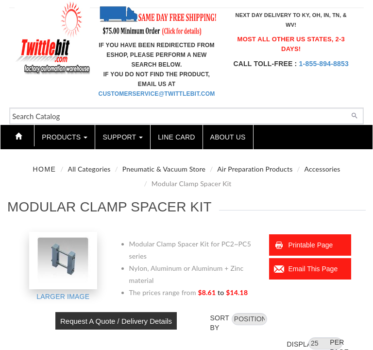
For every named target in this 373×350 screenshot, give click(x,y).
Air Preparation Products (254, 169)
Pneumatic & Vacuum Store (163, 169)
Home (44, 169)
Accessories (322, 169)
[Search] (354, 115)
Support (122, 137)
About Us (228, 137)
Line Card (176, 137)
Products (64, 137)
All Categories (89, 169)
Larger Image (62, 296)
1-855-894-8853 (324, 64)
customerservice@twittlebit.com (157, 93)
